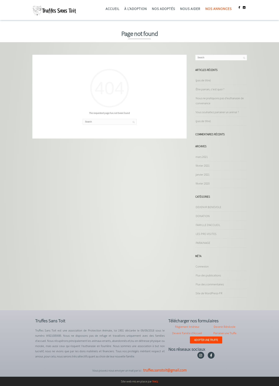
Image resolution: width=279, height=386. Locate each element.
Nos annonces (218, 8)
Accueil (112, 8)
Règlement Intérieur (187, 327)
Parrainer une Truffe (224, 333)
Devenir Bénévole (224, 327)
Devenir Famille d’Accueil (187, 333)
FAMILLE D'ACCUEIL (208, 225)
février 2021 (203, 166)
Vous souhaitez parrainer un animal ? (217, 112)
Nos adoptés (163, 8)
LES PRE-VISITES (206, 234)
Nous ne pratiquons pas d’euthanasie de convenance (220, 100)
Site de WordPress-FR (209, 293)
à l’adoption (135, 8)
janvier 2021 (203, 174)
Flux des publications (208, 275)
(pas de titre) (203, 80)
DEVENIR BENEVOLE (208, 207)
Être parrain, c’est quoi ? (210, 89)
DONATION (203, 216)
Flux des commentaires (210, 284)
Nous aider (190, 8)
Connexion (202, 266)
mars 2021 (202, 157)
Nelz (155, 381)
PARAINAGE (203, 243)
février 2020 (203, 183)
